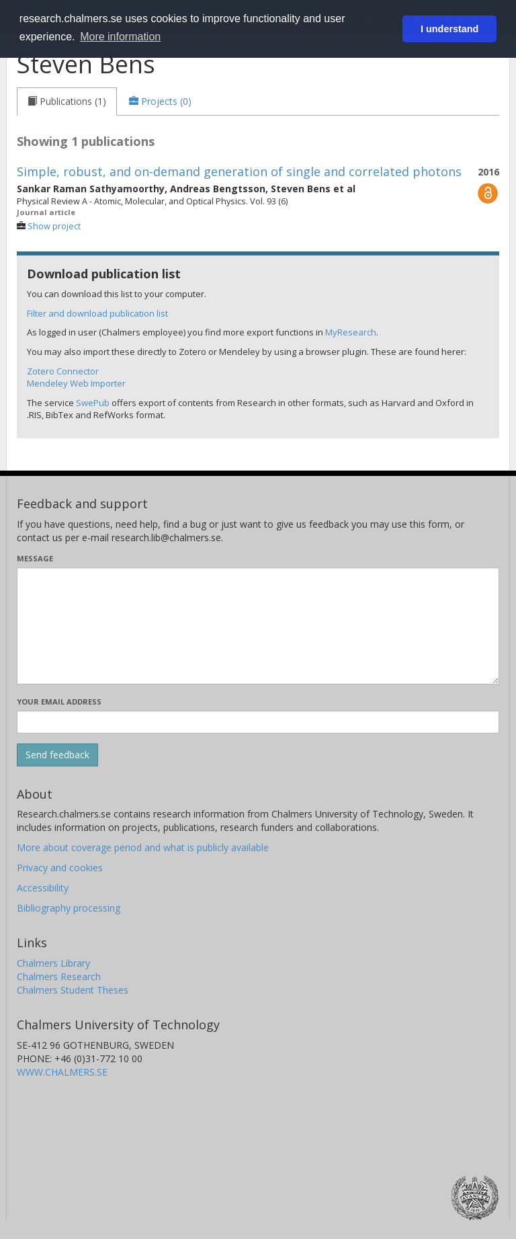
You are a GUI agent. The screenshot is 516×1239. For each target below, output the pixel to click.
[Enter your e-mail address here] (258, 722)
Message (35, 558)
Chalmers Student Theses (72, 990)
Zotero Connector (63, 371)
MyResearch (350, 332)
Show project (54, 226)
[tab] (67, 101)
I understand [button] (449, 29)
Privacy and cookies (60, 867)
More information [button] (120, 36)
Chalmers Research (59, 976)
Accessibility (43, 887)
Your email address (59, 701)
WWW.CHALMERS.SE (62, 1072)
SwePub (93, 403)
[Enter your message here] (258, 625)
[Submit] (57, 755)
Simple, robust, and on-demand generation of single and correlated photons (239, 171)
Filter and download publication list (97, 313)
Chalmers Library (53, 963)
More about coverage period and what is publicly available (143, 847)
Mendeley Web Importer (76, 383)
